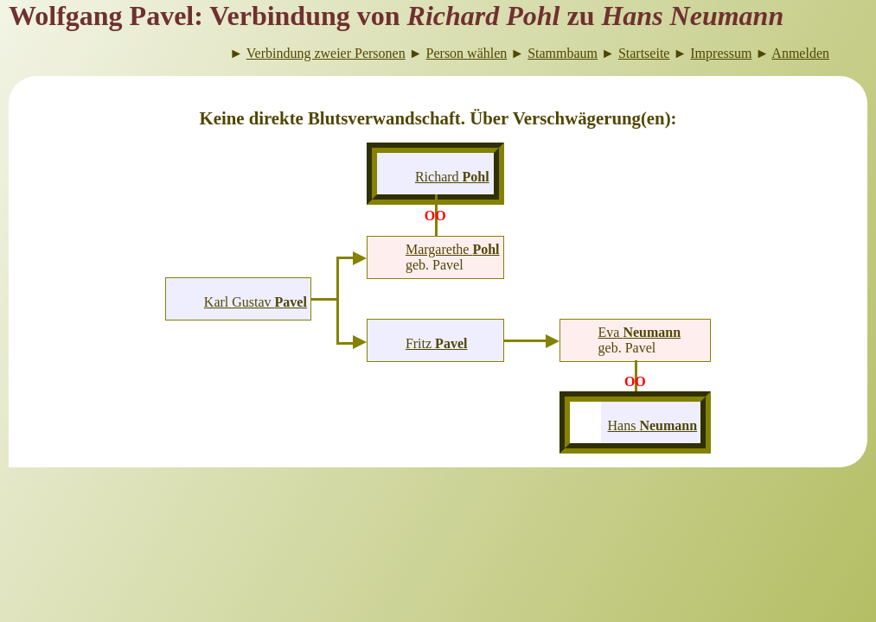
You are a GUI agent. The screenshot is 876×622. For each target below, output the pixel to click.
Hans (653, 425)
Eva (639, 332)
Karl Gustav (255, 302)
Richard (452, 176)
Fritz (437, 343)
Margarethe (453, 249)
